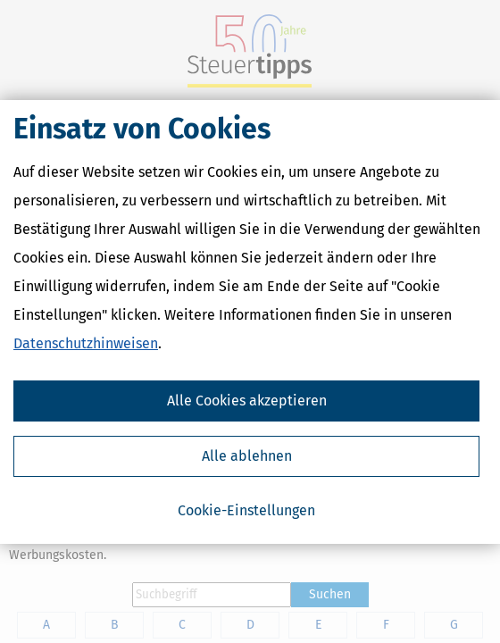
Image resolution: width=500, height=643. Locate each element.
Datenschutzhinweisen (85, 343)
